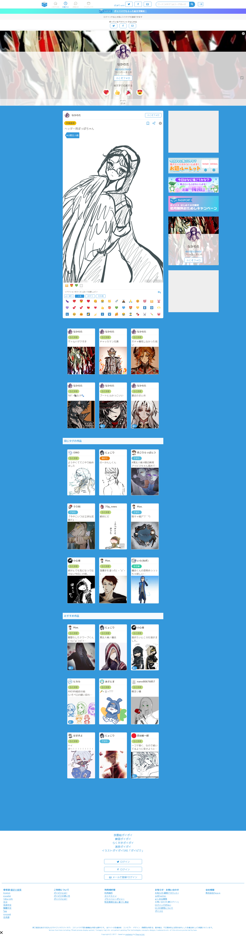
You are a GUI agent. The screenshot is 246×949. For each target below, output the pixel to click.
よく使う (69, 296)
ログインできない (163, 905)
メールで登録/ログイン (123, 877)
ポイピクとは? (60, 892)
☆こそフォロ (123, 78)
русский (7, 914)
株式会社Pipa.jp (213, 892)
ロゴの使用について (164, 908)
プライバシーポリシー (114, 898)
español (7, 895)
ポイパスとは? (60, 898)
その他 (100, 296)
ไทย (5, 911)
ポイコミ (159, 911)
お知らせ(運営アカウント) (167, 892)
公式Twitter (160, 895)
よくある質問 (161, 898)
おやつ (90, 296)
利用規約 (108, 892)
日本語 (6, 917)
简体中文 (7, 905)
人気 (79, 296)
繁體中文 (7, 908)
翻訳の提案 (16, 889)
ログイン (123, 861)
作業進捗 (70, 123)
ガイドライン (110, 895)
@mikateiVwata (123, 68)
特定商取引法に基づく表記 (116, 902)
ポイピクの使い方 (62, 895)
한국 (5, 902)
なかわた (123, 64)
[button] (1, 932)
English (6, 892)
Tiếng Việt (8, 898)
